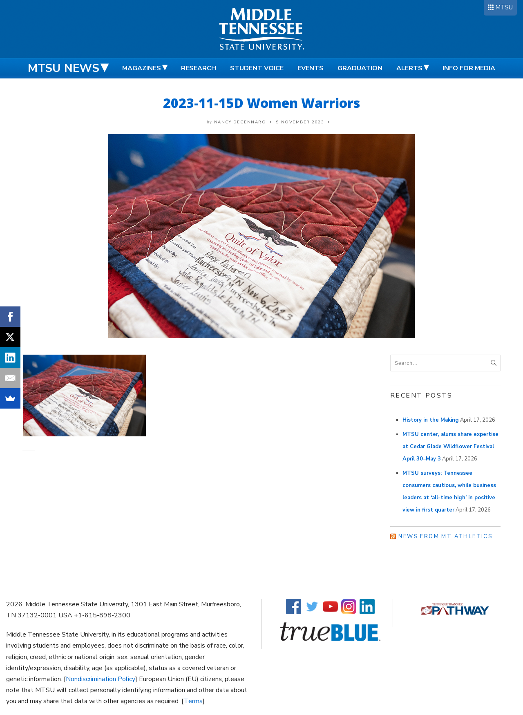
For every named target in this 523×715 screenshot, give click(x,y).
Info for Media (469, 68)
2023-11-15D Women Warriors (261, 103)
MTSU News (63, 68)
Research (198, 68)
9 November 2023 (300, 122)
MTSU (504, 7)
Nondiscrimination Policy (100, 679)
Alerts (409, 68)
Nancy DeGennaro (240, 122)
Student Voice (257, 68)
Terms (193, 701)
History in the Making (430, 420)
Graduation (359, 68)
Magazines (141, 68)
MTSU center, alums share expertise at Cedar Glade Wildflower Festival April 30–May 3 (450, 447)
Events (310, 68)
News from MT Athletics (445, 536)
